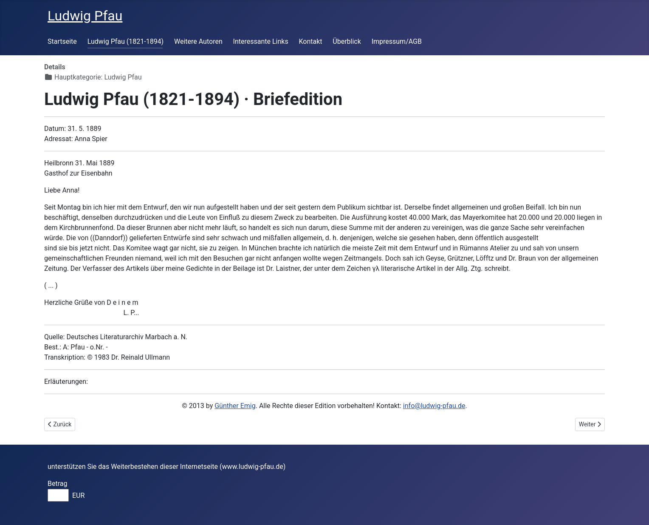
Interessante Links (260, 41)
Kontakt (310, 41)
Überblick (347, 41)
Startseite (62, 41)
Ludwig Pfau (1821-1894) (125, 41)
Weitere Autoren (198, 41)
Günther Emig (234, 406)
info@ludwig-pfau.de (434, 406)
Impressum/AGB (397, 41)
